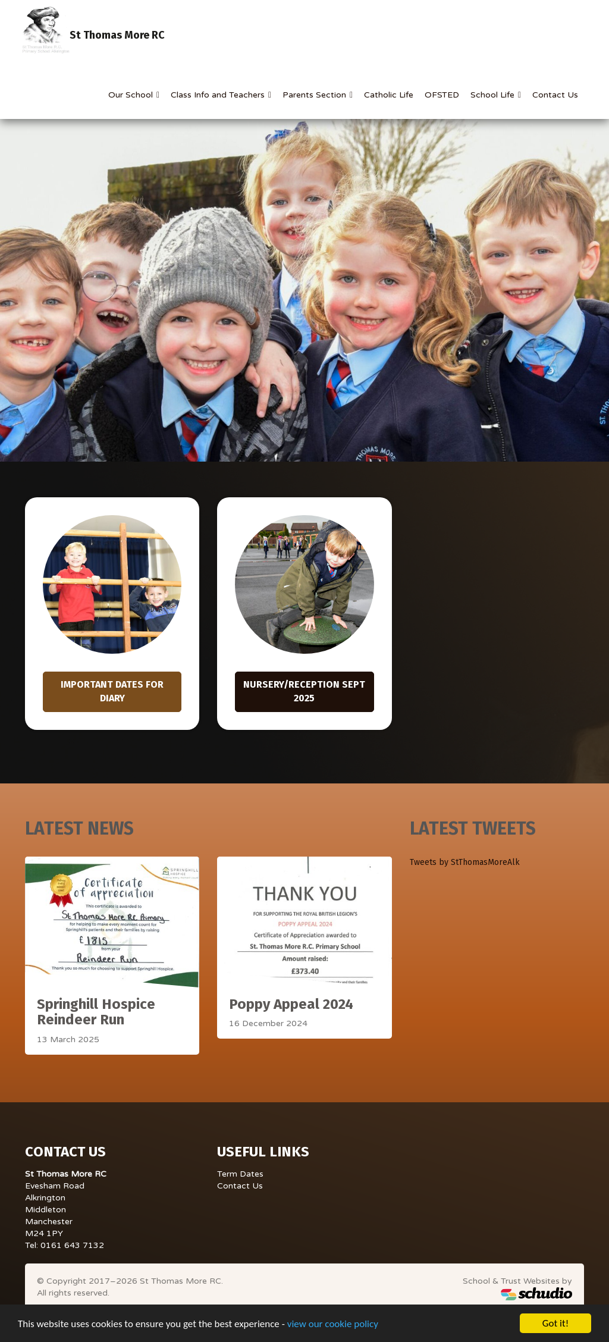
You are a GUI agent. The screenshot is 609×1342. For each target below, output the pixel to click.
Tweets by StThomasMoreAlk (465, 862)
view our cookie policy (332, 1324)
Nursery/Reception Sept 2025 (304, 691)
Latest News (79, 828)
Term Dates (240, 1174)
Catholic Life (388, 95)
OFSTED (442, 95)
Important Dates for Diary (112, 691)
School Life (493, 95)
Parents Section (315, 95)
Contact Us (555, 95)
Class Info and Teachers (219, 95)
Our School (131, 95)
